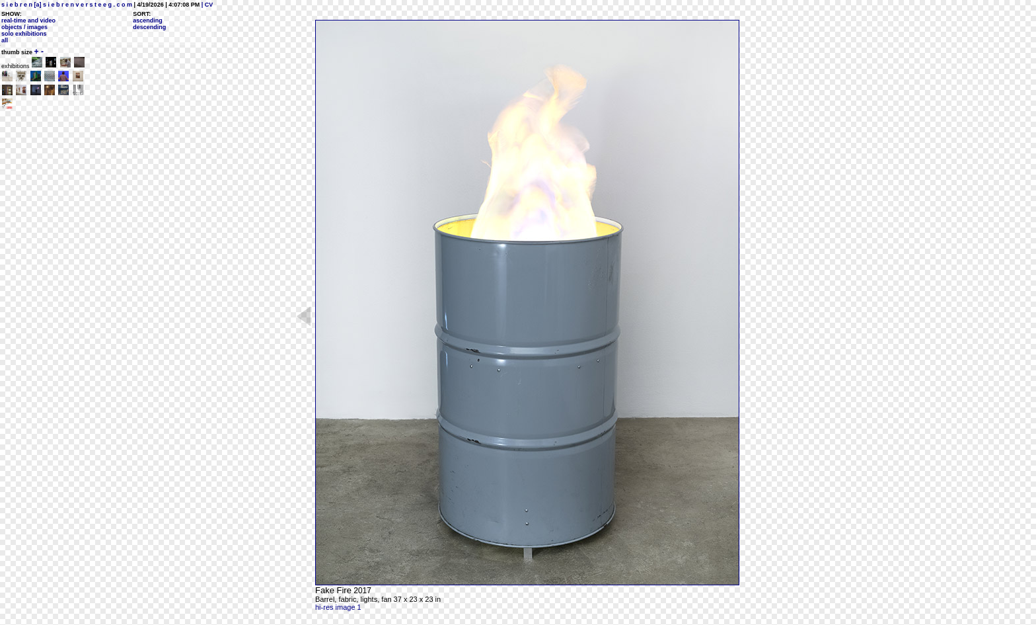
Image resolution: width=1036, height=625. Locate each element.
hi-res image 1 (338, 607)
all (4, 40)
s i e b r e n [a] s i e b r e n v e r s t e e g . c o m (66, 4)
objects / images (24, 27)
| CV (206, 4)
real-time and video (28, 20)
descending (149, 27)
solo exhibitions (24, 33)
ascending (148, 20)
